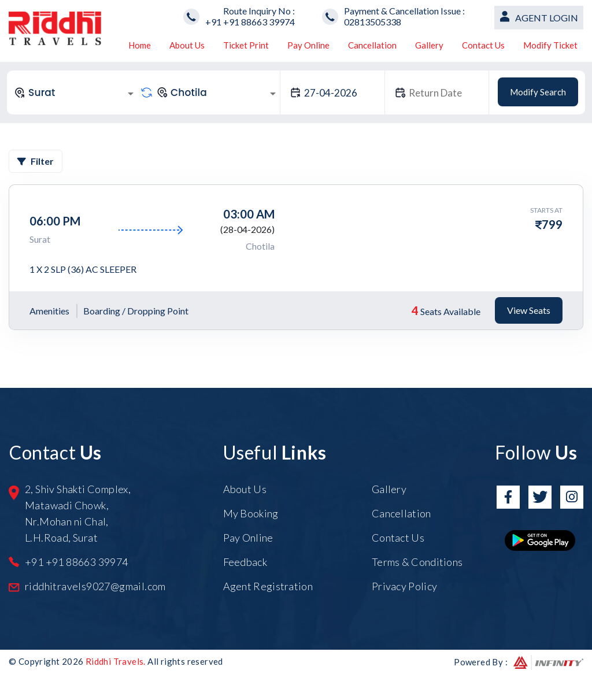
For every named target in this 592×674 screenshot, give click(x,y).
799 (552, 224)
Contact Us (483, 45)
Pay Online (308, 45)
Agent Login (546, 17)
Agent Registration (268, 586)
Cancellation (372, 45)
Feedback (245, 562)
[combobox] (76, 92)
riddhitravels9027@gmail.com (95, 586)
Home (139, 45)
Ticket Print (246, 45)
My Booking (251, 513)
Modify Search (538, 92)
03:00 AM (249, 214)
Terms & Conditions (417, 562)
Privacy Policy (404, 586)
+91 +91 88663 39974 (250, 21)
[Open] (131, 94)
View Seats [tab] (528, 310)
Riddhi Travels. (116, 661)
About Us (187, 45)
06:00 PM (54, 221)
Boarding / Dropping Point (135, 310)
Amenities (49, 310)
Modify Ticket (550, 45)
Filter (35, 160)
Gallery (429, 45)
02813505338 (372, 21)
